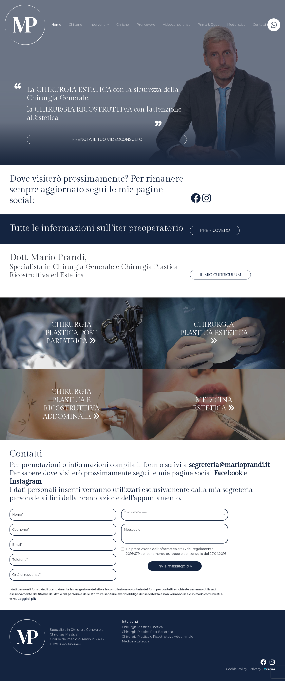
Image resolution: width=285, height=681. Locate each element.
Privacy (255, 669)
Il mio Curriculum (220, 274)
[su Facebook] (195, 198)
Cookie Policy (237, 669)
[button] (99, 25)
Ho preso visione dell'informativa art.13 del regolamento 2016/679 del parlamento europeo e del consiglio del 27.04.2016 (176, 551)
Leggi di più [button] (26, 599)
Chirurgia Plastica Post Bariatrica (147, 632)
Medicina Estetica (135, 641)
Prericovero (215, 230)
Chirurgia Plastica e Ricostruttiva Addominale (157, 636)
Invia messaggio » (174, 566)
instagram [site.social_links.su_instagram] (26, 481)
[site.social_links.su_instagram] (206, 198)
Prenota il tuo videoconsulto (106, 139)
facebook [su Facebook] (229, 473)
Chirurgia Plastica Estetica (142, 627)
